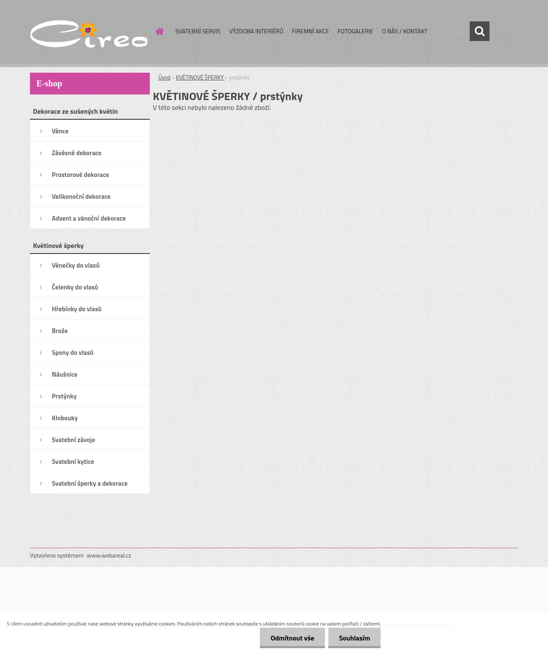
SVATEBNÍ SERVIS (198, 31)
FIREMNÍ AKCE (310, 31)
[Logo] (89, 31)
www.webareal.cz (109, 555)
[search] (479, 31)
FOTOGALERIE (355, 31)
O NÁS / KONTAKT (404, 31)
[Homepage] (159, 31)
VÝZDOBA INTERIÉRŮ (256, 31)
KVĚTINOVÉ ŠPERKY (200, 77)
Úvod (164, 77)
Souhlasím (354, 638)
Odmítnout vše (292, 638)
